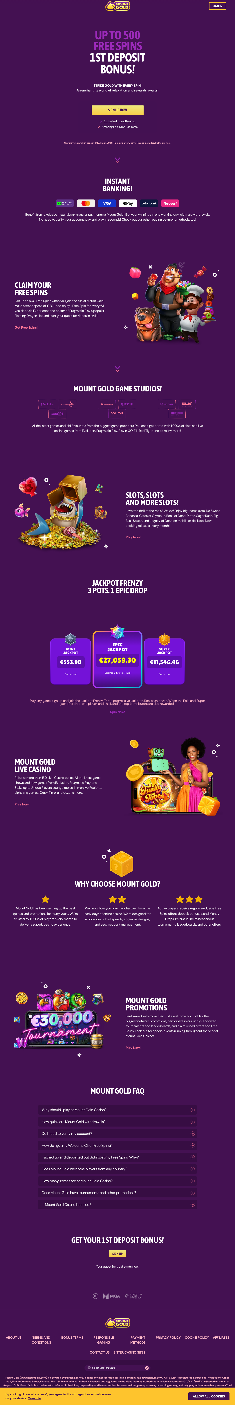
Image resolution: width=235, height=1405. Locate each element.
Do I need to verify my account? (67, 1133)
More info (34, 1398)
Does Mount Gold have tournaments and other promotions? (89, 1192)
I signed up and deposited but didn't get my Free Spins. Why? (90, 1157)
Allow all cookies (210, 1396)
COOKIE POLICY (197, 1337)
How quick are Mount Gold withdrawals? (73, 1121)
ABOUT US (13, 1337)
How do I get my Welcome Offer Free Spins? (77, 1145)
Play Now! (133, 537)
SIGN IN (217, 6)
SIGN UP (117, 1253)
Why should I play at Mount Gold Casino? (74, 1109)
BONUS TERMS (72, 1337)
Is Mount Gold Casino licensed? (66, 1204)
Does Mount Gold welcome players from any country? (84, 1169)
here (168, 142)
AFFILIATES (221, 1337)
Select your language (101, 1367)
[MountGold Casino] (117, 6)
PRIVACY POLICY (168, 1337)
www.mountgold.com (33, 1377)
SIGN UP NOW (117, 110)
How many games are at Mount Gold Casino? (77, 1181)
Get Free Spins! (26, 327)
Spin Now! (117, 712)
